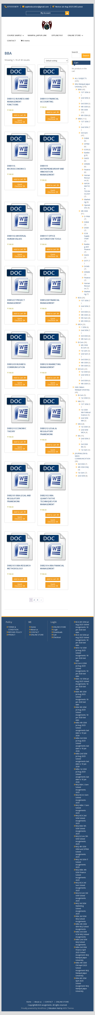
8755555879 (12, 7)
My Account (46, 13)
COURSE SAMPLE (14, 35)
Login (55, 629)
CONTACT (11, 40)
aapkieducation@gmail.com (37, 7)
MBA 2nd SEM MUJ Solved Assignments (81, 942)
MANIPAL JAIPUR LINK (37, 35)
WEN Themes (68, 1008)
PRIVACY (11, 635)
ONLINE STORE (74, 35)
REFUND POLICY (15, 632)
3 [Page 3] (37, 600)
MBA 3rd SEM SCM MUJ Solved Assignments (82, 934)
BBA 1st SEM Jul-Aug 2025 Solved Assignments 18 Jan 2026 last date (82, 684)
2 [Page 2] (34, 600)
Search (75, 52)
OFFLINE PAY (57, 35)
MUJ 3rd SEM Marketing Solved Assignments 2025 (81, 908)
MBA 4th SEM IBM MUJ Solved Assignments (82, 926)
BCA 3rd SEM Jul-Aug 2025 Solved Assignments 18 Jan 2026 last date (82, 640)
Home (33, 627)
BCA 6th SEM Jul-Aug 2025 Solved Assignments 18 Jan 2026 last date (82, 627)
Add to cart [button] (18, 115)
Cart (55, 635)
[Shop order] (56, 61)
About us (34, 629)
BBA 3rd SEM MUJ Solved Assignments (81, 919)
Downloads (57, 632)
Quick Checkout (18, 121)
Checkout (57, 637)
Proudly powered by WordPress (33, 1008)
